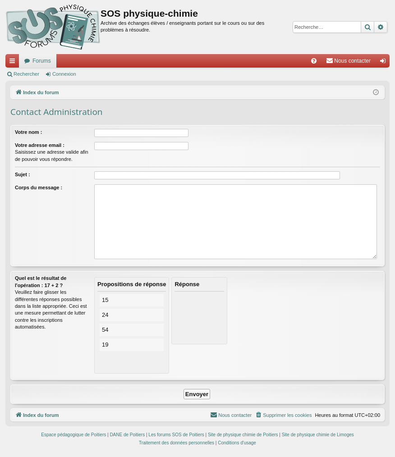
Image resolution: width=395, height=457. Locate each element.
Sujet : (22, 174)
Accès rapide (14, 63)
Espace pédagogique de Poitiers (73, 434)
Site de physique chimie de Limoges (318, 434)
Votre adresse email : (39, 145)
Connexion (64, 74)
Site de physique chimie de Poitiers (243, 434)
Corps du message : (38, 187)
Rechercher (26, 74)
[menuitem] (314, 61)
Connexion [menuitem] (385, 63)
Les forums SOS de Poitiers (176, 434)
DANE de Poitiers (127, 434)
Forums (41, 61)
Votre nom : (28, 132)
